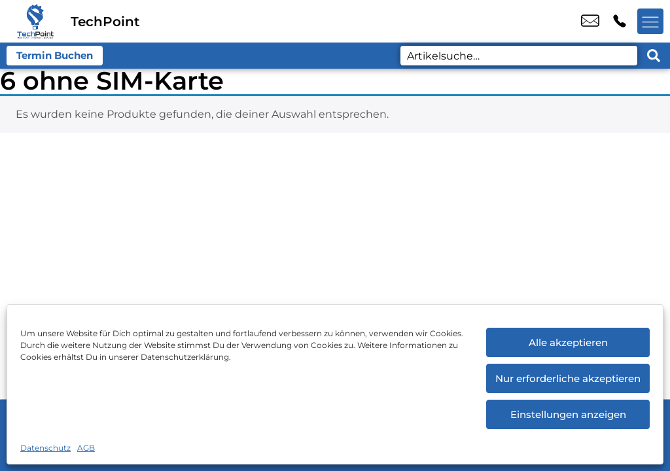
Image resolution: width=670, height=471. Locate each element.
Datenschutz (45, 448)
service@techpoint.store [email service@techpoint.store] (590, 21)
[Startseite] (35, 21)
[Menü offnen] (650, 22)
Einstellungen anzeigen (568, 414)
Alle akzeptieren (568, 342)
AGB (86, 448)
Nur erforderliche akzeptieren (568, 378)
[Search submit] (653, 55)
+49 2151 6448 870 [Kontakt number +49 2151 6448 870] (619, 21)
